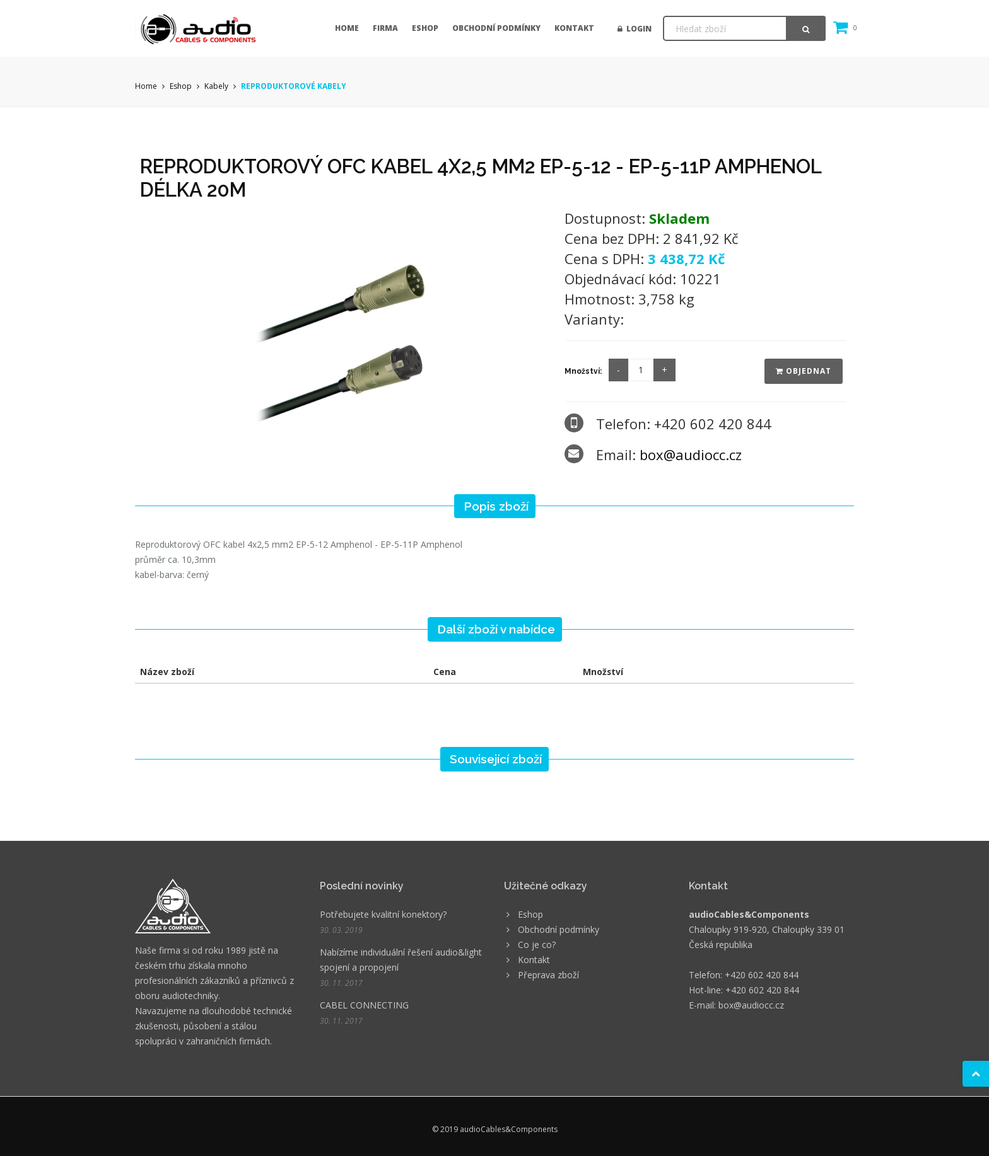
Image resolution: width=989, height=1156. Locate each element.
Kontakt (574, 28)
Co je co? (537, 945)
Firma (385, 28)
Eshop (425, 28)
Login (634, 28)
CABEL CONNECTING (364, 1005)
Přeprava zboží (548, 975)
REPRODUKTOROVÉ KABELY (293, 86)
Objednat (803, 371)
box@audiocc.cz (691, 454)
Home (347, 28)
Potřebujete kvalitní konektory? (383, 914)
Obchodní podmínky (496, 28)
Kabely (216, 86)
